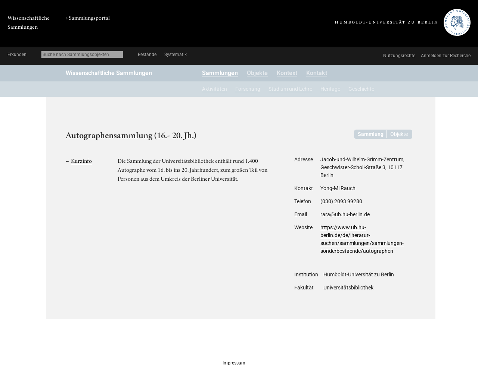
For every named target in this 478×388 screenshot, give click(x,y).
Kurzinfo (81, 160)
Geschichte (361, 89)
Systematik (175, 54)
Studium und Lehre (290, 89)
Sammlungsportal (89, 17)
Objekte (257, 73)
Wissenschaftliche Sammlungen (109, 73)
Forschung (247, 89)
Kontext (287, 73)
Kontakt (316, 73)
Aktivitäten (214, 89)
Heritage (330, 89)
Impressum (234, 363)
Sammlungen (220, 73)
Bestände (147, 54)
